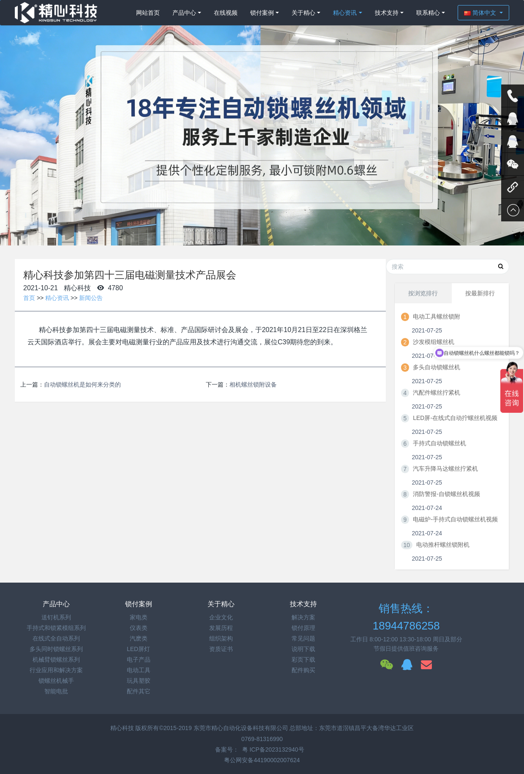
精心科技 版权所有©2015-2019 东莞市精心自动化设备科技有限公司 (200, 728)
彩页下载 (303, 659)
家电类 (138, 617)
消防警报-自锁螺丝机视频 (446, 494)
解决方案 (303, 617)
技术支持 (386, 12)
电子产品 (138, 659)
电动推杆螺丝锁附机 (442, 544)
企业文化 (221, 617)
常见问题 (303, 638)
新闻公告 (91, 297)
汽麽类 (138, 638)
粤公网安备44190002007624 (262, 760)
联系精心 (428, 12)
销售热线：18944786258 (406, 617)
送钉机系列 (56, 617)
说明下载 (303, 649)
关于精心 (303, 12)
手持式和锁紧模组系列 (56, 627)
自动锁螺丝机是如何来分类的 (82, 384)
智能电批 (56, 691)
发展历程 (221, 627)
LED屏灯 (138, 649)
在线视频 (225, 12)
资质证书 (221, 649)
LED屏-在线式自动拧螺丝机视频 (455, 417)
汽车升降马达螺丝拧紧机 (445, 468)
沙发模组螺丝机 (433, 341)
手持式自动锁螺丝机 (439, 443)
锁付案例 (262, 12)
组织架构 (221, 638)
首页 (29, 297)
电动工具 (138, 670)
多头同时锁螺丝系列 (56, 649)
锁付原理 (303, 627)
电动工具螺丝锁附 (436, 316)
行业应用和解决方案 (56, 670)
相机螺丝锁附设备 (253, 384)
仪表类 (138, 627)
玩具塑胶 (138, 680)
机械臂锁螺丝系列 (56, 659)
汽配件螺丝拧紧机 (436, 392)
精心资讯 (345, 12)
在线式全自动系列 (56, 638)
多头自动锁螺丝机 (436, 367)
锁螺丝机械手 (56, 680)
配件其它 (138, 691)
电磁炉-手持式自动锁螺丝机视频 (455, 519)
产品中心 (184, 12)
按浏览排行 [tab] (423, 293)
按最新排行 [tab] (480, 293)
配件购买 (303, 670)
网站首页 (148, 12)
